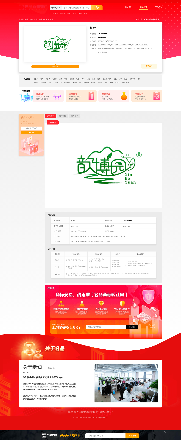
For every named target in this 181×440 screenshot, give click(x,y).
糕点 (125, 79)
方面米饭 (43, 82)
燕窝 (98, 79)
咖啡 (77, 79)
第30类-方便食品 (41, 19)
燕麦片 (117, 82)
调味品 (100, 82)
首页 (31, 19)
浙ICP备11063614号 (106, 412)
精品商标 (128, 7)
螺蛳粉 (36, 82)
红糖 (88, 79)
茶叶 (69, 13)
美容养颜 (132, 79)
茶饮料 (36, 79)
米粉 (111, 82)
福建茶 (48, 79)
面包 (115, 79)
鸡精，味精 (125, 82)
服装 (56, 13)
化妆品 (62, 13)
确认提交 (31, 132)
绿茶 (60, 79)
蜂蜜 (93, 79)
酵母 (106, 82)
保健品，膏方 (107, 79)
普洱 (41, 79)
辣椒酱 (93, 82)
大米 (56, 82)
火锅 (80, 13)
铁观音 (54, 79)
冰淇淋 (74, 82)
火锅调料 (86, 82)
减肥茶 (72, 79)
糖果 (83, 79)
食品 (85, 13)
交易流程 (158, 7)
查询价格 (149, 66)
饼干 (120, 79)
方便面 (51, 82)
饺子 (139, 79)
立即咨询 (132, 436)
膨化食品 (67, 82)
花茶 (65, 79)
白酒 (74, 13)
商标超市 (143, 7)
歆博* (52, 19)
